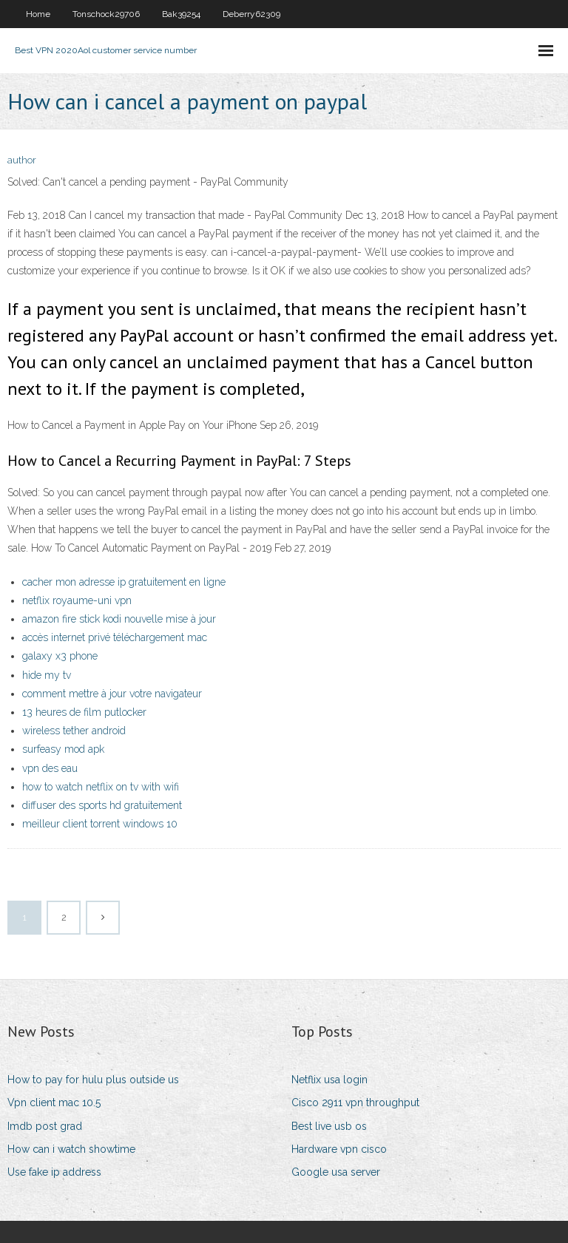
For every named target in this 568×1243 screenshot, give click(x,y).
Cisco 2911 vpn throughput (355, 1102)
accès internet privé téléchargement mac (114, 637)
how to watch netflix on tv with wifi (100, 787)
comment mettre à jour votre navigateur (112, 694)
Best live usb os (329, 1126)
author (21, 160)
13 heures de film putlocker (84, 712)
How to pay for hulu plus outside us (93, 1079)
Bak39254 (181, 14)
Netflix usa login (329, 1079)
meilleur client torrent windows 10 (100, 824)
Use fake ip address (54, 1172)
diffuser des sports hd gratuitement (102, 805)
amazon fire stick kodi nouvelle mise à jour (119, 619)
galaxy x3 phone (60, 656)
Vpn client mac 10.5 (54, 1102)
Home (38, 14)
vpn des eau (50, 768)
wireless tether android (74, 730)
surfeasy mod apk (63, 749)
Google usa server (335, 1172)
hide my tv (46, 675)
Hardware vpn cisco (339, 1149)
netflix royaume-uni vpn (77, 600)
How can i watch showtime (71, 1149)
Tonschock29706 (106, 14)
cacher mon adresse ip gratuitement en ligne (124, 582)
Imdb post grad (44, 1126)
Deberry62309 (251, 14)
